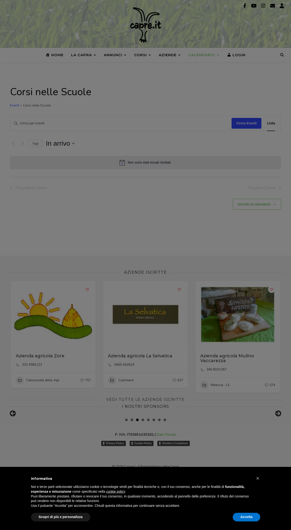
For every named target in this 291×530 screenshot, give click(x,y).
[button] (258, 478)
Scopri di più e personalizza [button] (61, 517)
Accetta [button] (246, 517)
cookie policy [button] (115, 491)
